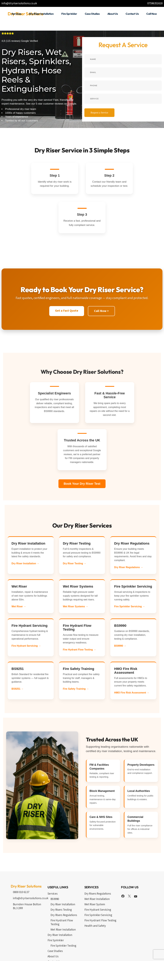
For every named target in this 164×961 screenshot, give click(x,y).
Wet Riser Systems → (75, 571)
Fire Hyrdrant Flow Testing (61, 887)
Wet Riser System (94, 869)
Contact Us (54, 927)
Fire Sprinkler (56, 905)
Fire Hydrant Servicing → (26, 611)
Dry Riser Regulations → (128, 532)
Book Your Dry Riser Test (82, 448)
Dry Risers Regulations (63, 880)
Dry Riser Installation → (25, 528)
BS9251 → (17, 654)
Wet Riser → (19, 571)
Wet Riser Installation (63, 895)
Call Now (53, 932)
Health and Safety (95, 891)
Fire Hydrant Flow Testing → (79, 614)
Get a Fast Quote (66, 276)
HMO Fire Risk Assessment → (131, 657)
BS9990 (54, 864)
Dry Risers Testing (61, 875)
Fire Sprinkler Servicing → (129, 571)
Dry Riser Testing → (74, 528)
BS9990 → (120, 611)
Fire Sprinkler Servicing (98, 880)
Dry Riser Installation (62, 869)
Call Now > (101, 276)
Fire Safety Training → (76, 654)
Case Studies (55, 916)
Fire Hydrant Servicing (97, 875)
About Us (53, 922)
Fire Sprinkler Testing (63, 911)
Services (53, 859)
